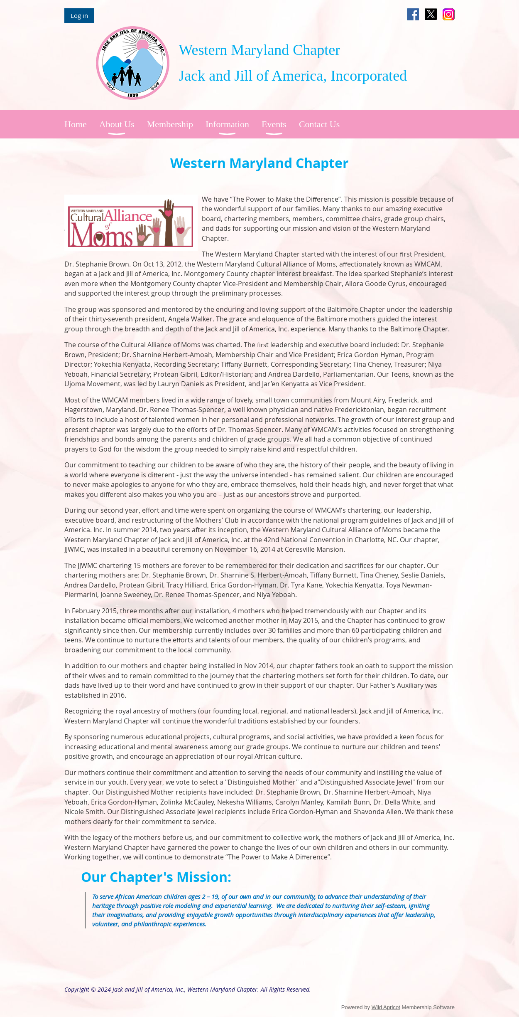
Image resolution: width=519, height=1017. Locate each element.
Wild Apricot (386, 1007)
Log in (79, 15)
